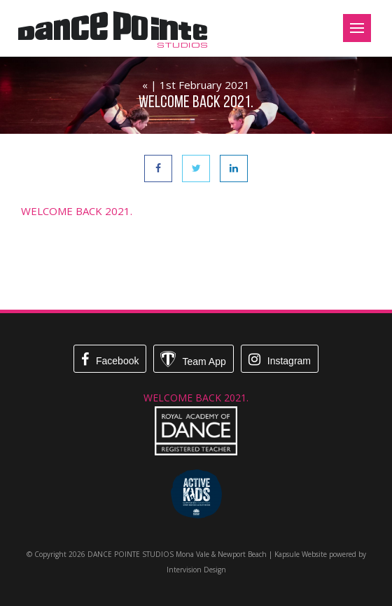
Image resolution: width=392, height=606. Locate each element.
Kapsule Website (300, 554)
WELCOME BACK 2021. (76, 211)
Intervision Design (196, 569)
